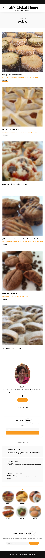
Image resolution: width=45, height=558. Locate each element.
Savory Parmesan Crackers (12, 75)
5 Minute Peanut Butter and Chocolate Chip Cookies (21, 239)
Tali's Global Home (22, 7)
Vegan (34, 241)
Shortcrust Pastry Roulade (12, 348)
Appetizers (5, 77)
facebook (2, 2)
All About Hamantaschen (11, 129)
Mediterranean (22, 77)
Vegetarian (35, 77)
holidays (16, 186)
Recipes (29, 77)
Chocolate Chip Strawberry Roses (14, 184)
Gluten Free (23, 241)
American (4, 186)
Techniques (31, 132)
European (14, 132)
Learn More (22, 400)
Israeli (20, 132)
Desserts (8, 132)
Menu (41, 8)
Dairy (15, 77)
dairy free (11, 241)
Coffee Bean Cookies (9, 293)
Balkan (11, 77)
